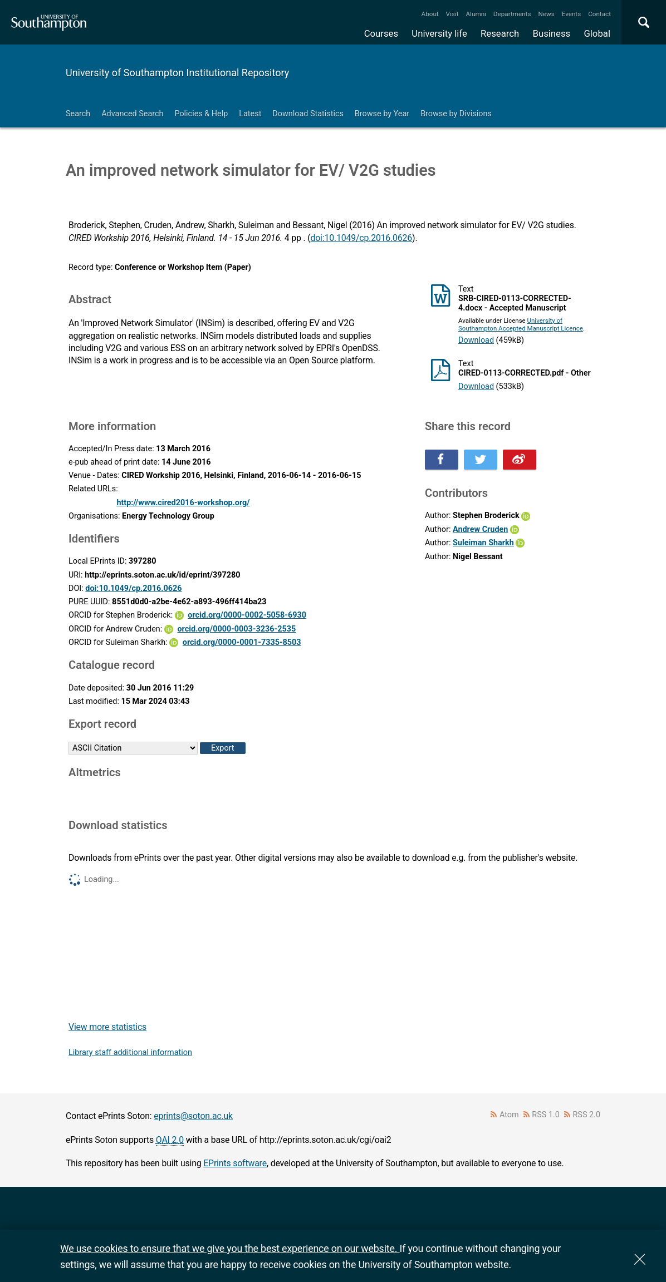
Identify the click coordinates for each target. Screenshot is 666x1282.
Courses (381, 33)
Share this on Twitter (480, 460)
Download (476, 340)
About (430, 14)
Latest (250, 114)
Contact (599, 14)
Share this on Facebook (441, 460)
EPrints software (235, 1163)
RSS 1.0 (546, 1115)
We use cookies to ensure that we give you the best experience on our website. (229, 1248)
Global (597, 33)
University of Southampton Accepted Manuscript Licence (520, 324)
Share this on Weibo (519, 460)
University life (439, 33)
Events (571, 14)
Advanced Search (132, 114)
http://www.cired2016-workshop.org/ (182, 502)
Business (552, 33)
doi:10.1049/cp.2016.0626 (361, 238)
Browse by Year (382, 114)
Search (78, 114)
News (546, 14)
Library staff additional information (130, 1052)
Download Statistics (308, 114)
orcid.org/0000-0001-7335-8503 (242, 642)
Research (500, 33)
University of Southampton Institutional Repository (177, 72)
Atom (509, 1115)
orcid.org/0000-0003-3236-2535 (236, 629)
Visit (452, 14)
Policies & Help (201, 114)
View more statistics (107, 1027)
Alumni (476, 14)
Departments (512, 14)
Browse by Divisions (456, 114)
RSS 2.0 (587, 1115)
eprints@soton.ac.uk (193, 1116)
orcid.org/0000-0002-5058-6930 (247, 615)
